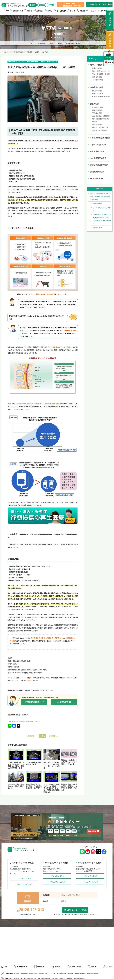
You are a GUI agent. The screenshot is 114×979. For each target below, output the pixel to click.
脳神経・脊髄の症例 (98, 65)
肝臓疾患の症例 (97, 93)
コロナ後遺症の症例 (98, 158)
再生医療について (16, 11)
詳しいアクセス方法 (24, 884)
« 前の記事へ (31, 736)
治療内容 (28, 11)
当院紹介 (81, 11)
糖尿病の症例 (97, 91)
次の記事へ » (53, 736)
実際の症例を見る (63, 702)
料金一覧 (71, 11)
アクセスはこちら (24, 878)
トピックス (91, 11)
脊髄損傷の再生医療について (34, 702)
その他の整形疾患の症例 (100, 138)
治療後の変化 (97, 227)
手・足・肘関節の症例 (100, 127)
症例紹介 (48, 11)
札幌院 (51, 5)
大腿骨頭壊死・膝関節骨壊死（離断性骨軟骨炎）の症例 (101, 119)
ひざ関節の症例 (97, 107)
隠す (101, 189)
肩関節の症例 (97, 124)
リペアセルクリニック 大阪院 (55, 863)
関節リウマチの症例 (99, 130)
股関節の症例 (97, 110)
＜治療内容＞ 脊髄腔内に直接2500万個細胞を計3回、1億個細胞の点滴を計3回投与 (102, 219)
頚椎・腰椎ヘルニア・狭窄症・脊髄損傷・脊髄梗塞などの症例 (101, 74)
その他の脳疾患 (97, 80)
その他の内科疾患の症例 (101, 96)
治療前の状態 (97, 203)
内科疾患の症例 (96, 87)
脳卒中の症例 (97, 68)
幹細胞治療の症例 (97, 172)
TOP (6, 11)
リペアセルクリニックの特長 (102, 209)
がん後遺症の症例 (97, 152)
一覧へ (42, 736)
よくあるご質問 (60, 11)
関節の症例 (94, 104)
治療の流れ (38, 11)
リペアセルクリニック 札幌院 (88, 863)
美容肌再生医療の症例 (99, 165)
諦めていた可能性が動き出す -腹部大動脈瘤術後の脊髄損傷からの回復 (100, 196)
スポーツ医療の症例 (98, 145)
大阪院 (42, 5)
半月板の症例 (97, 113)
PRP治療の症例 (96, 179)
